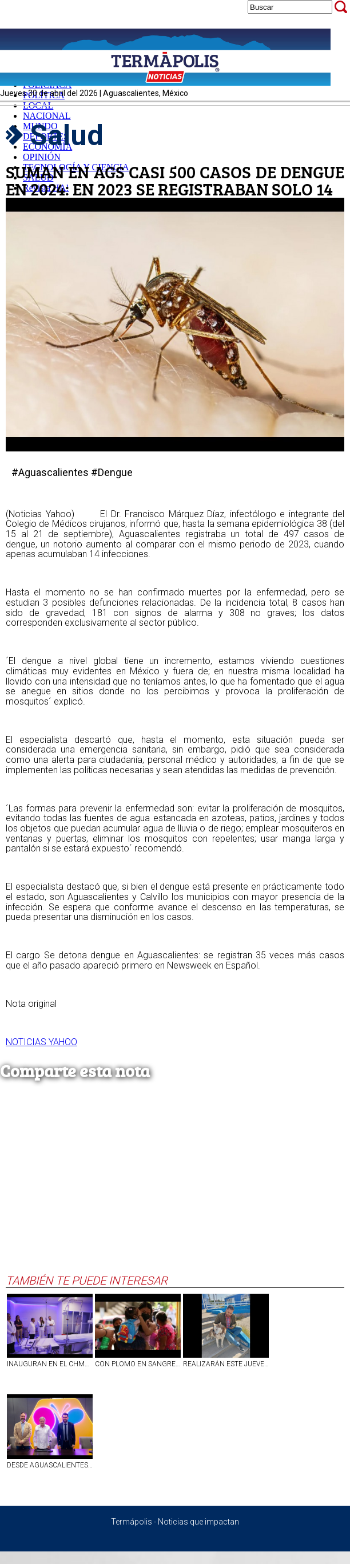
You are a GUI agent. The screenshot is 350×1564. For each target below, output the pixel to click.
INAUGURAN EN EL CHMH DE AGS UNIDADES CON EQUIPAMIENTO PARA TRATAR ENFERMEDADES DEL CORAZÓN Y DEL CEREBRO (50, 1364)
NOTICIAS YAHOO (41, 1042)
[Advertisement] (172, 1188)
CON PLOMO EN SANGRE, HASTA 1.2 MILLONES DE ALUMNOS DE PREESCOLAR (138, 1364)
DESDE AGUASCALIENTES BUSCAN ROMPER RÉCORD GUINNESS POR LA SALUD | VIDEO (50, 1465)
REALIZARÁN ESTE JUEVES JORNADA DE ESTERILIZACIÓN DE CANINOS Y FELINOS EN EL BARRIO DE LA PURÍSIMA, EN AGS (226, 1364)
